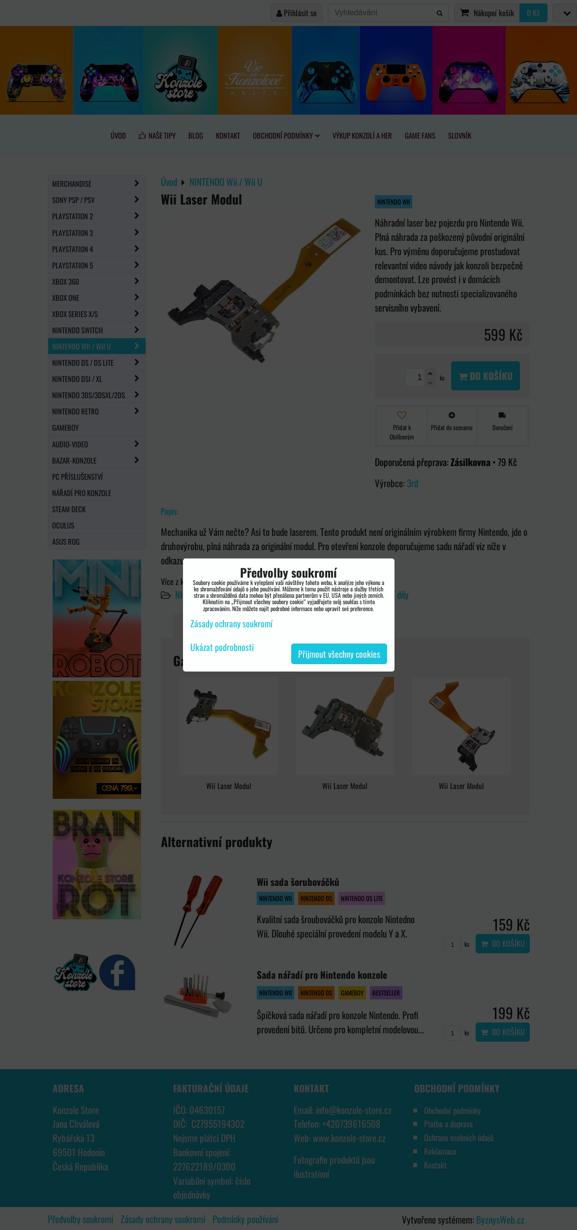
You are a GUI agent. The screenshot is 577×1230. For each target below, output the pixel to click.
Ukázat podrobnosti (222, 647)
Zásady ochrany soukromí (231, 623)
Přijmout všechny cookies (339, 653)
